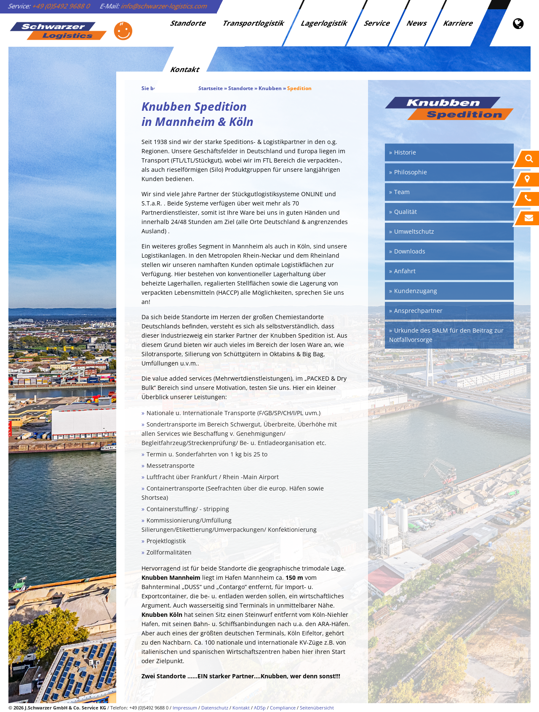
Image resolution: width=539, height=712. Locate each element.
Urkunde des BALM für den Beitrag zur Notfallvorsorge (446, 335)
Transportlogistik (254, 23)
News (417, 23)
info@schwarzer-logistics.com (164, 6)
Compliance (283, 707)
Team (402, 192)
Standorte (189, 23)
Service (378, 23)
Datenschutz (214, 707)
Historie (405, 152)
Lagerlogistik (324, 23)
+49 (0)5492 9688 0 (61, 6)
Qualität (405, 212)
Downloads (409, 251)
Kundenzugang (415, 291)
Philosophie (410, 172)
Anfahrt (405, 271)
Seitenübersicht (317, 707)
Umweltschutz (414, 231)
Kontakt (185, 69)
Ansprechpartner (418, 311)
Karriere (459, 23)
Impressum (185, 707)
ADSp (260, 707)
